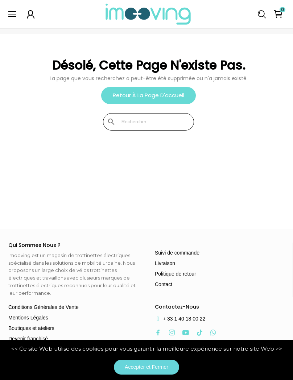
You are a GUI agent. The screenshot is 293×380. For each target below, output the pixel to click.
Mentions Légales (28, 318)
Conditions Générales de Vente (43, 307)
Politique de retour (175, 274)
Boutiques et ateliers (31, 328)
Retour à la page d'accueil (148, 95)
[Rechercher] (153, 122)
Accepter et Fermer (146, 367)
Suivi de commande (177, 253)
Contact (163, 284)
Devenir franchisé (28, 339)
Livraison (165, 263)
